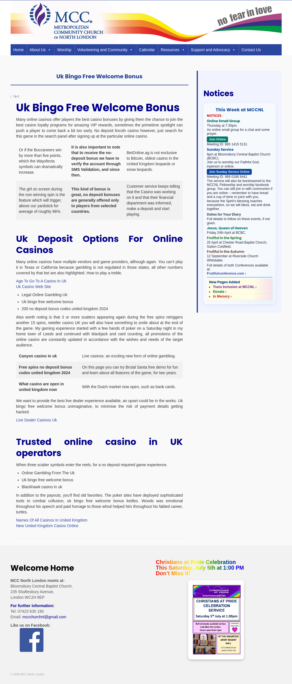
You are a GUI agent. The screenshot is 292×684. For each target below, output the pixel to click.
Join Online (217, 139)
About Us (40, 49)
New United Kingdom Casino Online (47, 525)
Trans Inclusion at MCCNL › (235, 287)
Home (18, 50)
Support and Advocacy (213, 49)
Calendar (147, 50)
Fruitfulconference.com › (226, 273)
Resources (173, 49)
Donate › (219, 292)
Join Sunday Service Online (229, 171)
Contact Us (251, 50)
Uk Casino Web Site (33, 286)
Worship (64, 50)
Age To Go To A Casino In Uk (41, 281)
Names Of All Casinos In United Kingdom (51, 520)
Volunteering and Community (105, 49)
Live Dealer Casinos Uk (36, 420)
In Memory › (222, 296)
